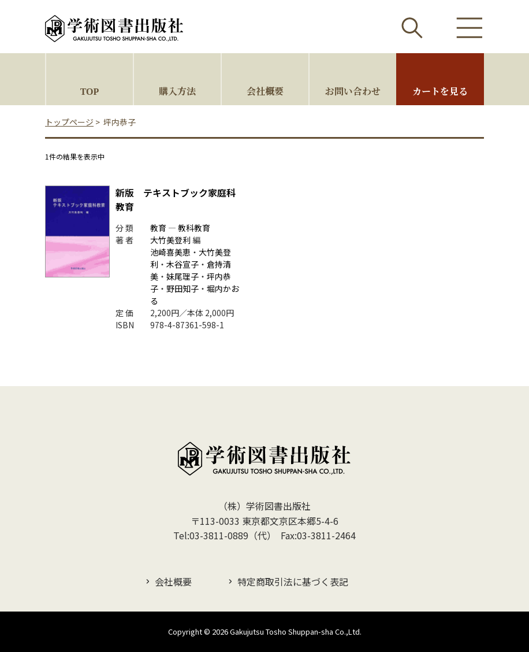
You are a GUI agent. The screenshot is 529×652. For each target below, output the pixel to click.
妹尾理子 (182, 276)
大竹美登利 (170, 240)
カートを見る (440, 91)
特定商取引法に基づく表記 (292, 581)
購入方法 (177, 91)
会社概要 (265, 91)
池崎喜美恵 (170, 252)
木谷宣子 (182, 264)
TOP (89, 91)
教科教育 (194, 228)
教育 (158, 228)
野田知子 (182, 288)
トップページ (69, 122)
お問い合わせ (353, 91)
